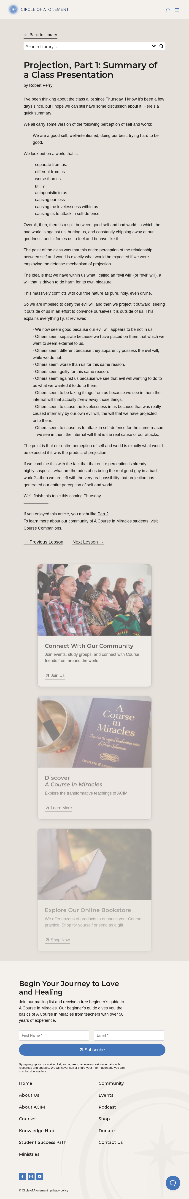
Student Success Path (43, 1142)
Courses (27, 1118)
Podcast (107, 1107)
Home (25, 1083)
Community (111, 1083)
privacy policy (59, 1190)
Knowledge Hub (36, 1130)
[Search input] (87, 46)
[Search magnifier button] (161, 46)
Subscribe (94, 1049)
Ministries (29, 1154)
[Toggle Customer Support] (173, 1183)
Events (106, 1095)
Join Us (58, 682)
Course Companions (42, 528)
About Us (29, 1095)
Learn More (61, 813)
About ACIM (32, 1107)
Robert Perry (40, 85)
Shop (104, 1118)
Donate (107, 1130)
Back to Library (43, 35)
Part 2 (102, 514)
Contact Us (111, 1142)
